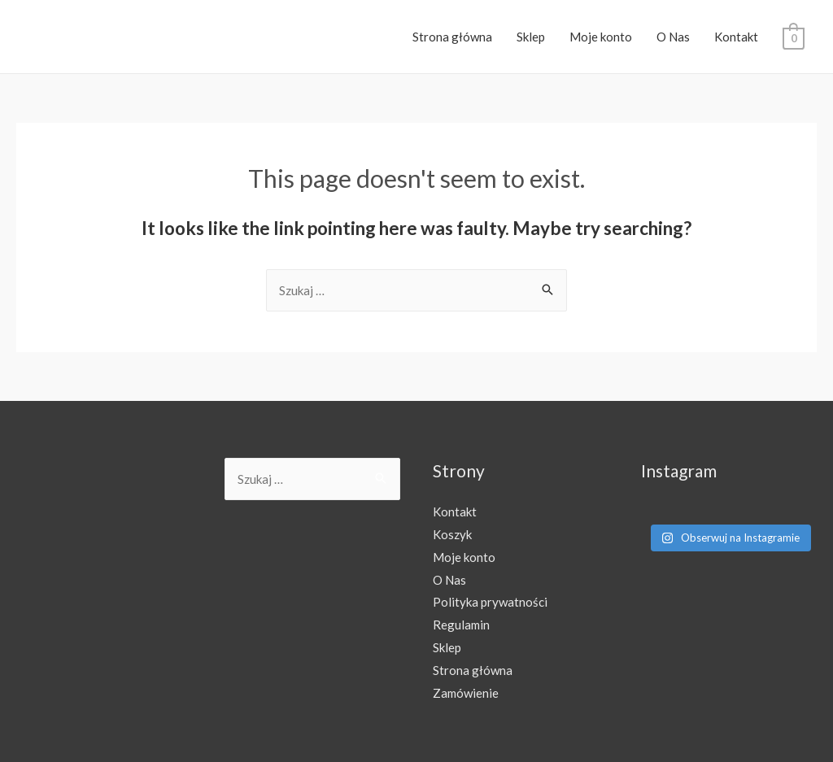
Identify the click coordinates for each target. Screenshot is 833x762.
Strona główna (452, 36)
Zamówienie (466, 693)
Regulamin (461, 624)
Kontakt (736, 36)
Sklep (531, 36)
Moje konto (600, 36)
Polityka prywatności (490, 601)
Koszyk (452, 534)
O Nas (673, 36)
